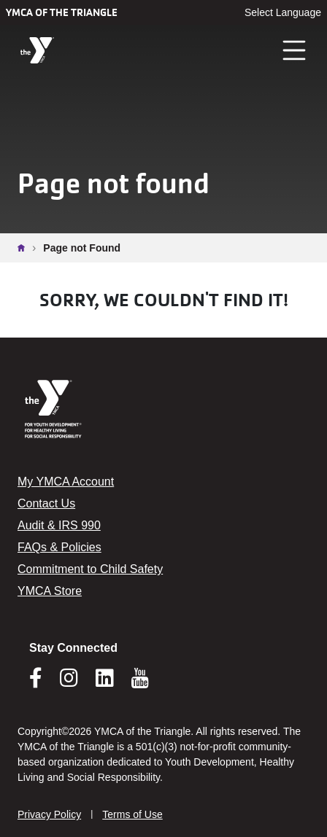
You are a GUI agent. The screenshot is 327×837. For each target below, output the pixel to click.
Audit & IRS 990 (59, 525)
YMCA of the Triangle (62, 12)
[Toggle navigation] (294, 50)
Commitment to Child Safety (90, 569)
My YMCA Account (66, 481)
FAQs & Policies (59, 547)
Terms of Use (132, 814)
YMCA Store (50, 591)
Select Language (283, 12)
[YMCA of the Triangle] (37, 50)
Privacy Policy (49, 814)
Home (25, 248)
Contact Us (46, 503)
